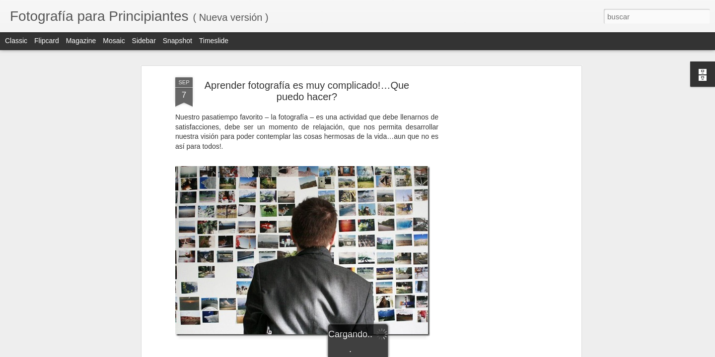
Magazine (81, 41)
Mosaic (114, 41)
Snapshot (177, 41)
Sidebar (144, 41)
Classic (16, 41)
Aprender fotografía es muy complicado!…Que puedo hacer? (307, 91)
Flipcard (46, 41)
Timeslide (213, 41)
